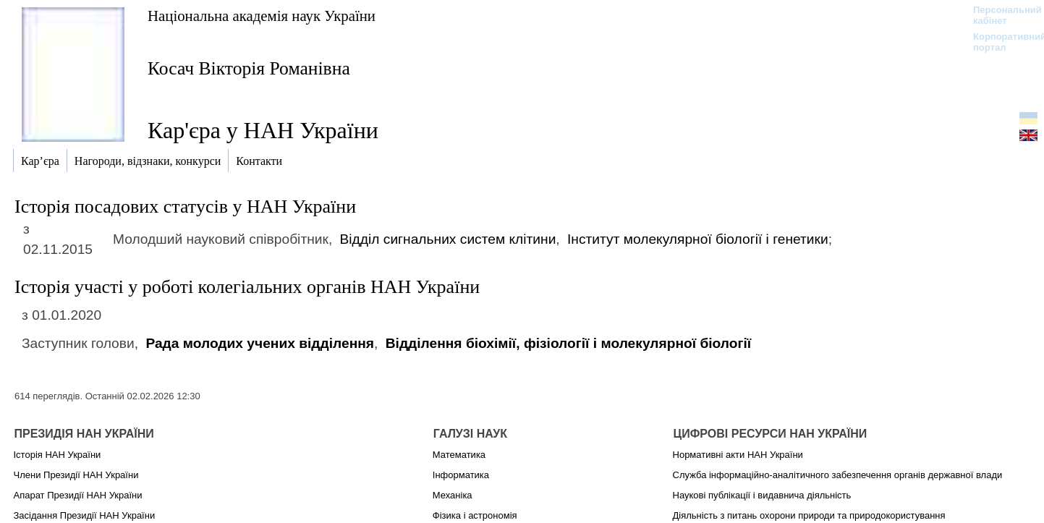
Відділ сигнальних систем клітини (448, 239)
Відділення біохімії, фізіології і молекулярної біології (569, 343)
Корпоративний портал (1000, 42)
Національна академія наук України (261, 15)
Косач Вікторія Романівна (249, 68)
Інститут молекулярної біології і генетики (697, 239)
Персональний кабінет (1000, 15)
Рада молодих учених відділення (259, 343)
